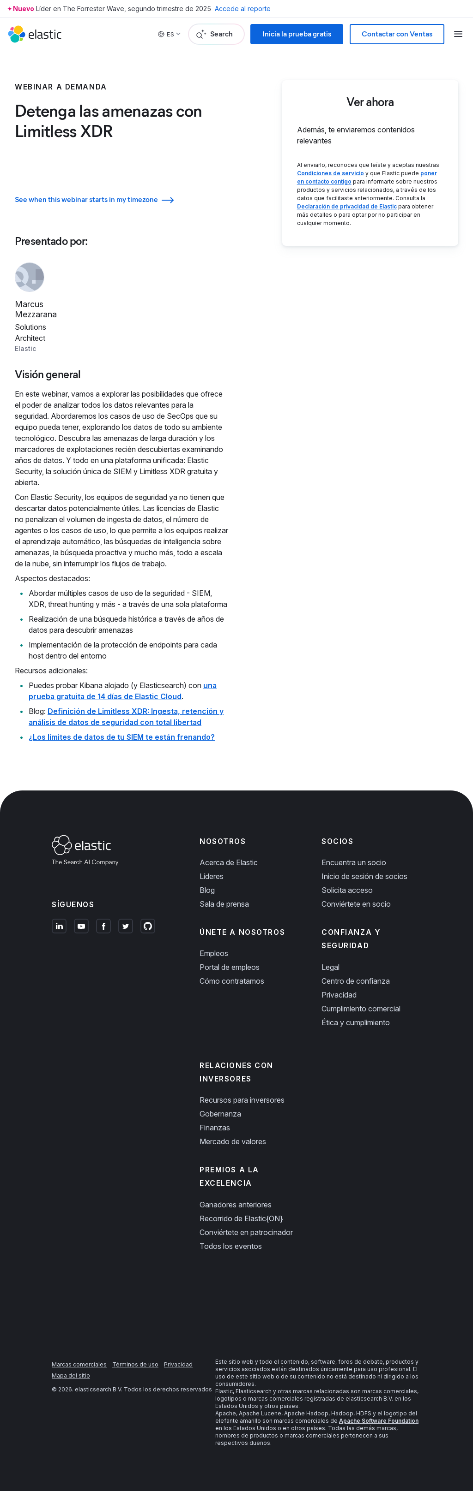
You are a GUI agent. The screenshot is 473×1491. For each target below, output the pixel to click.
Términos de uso (135, 1364)
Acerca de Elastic (229, 862)
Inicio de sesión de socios (364, 876)
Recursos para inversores (242, 1100)
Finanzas (215, 1127)
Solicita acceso (347, 890)
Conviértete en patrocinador (246, 1232)
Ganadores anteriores (236, 1204)
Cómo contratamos (232, 981)
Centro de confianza (355, 981)
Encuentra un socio (353, 862)
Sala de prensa (224, 904)
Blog (207, 890)
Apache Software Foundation (378, 1420)
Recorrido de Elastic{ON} (241, 1218)
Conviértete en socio (356, 904)
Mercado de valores (233, 1141)
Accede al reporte (243, 8)
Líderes (212, 876)
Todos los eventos (231, 1246)
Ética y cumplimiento (355, 1022)
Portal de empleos (230, 967)
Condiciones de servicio (330, 173)
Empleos (214, 953)
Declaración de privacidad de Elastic (347, 206)
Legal (330, 967)
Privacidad (339, 994)
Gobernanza (220, 1113)
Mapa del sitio (71, 1375)
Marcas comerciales (79, 1364)
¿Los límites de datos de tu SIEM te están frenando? (122, 737)
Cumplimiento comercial (360, 1008)
